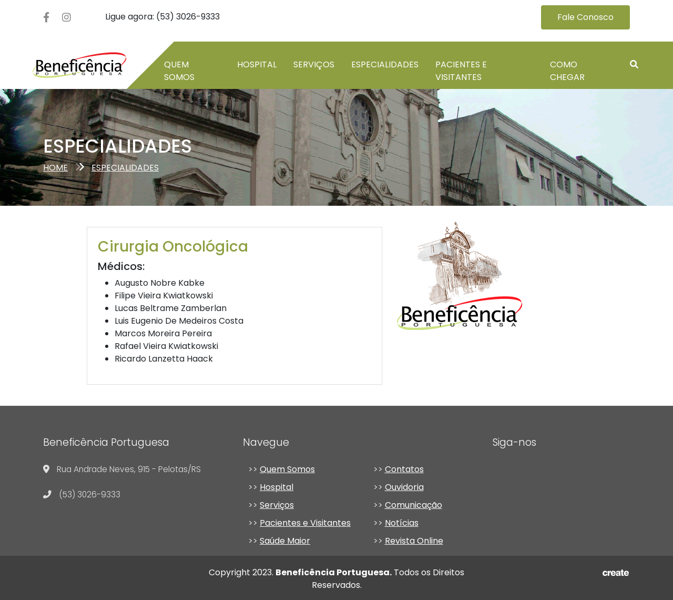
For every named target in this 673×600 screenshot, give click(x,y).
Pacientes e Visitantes (461, 70)
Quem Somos (287, 469)
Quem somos (179, 70)
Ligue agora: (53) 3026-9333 (162, 17)
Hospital (257, 64)
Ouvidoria (404, 487)
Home (55, 168)
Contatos (404, 469)
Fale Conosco (585, 17)
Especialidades (385, 64)
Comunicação (413, 505)
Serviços (313, 64)
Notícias (402, 523)
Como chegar (567, 70)
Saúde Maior (285, 541)
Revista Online (414, 541)
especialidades (125, 168)
